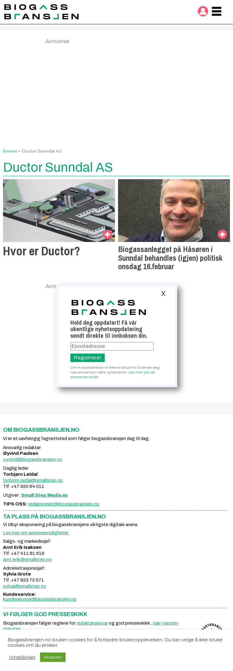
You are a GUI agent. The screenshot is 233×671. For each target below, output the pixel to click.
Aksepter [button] (53, 657)
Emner (10, 151)
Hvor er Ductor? (41, 251)
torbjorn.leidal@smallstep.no (33, 480)
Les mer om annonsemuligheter (36, 532)
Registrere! (87, 358)
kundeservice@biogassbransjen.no (39, 599)
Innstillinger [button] (22, 657)
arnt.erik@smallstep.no (27, 559)
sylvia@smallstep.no (24, 586)
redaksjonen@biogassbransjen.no (63, 504)
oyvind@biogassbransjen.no (32, 459)
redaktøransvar (92, 623)
